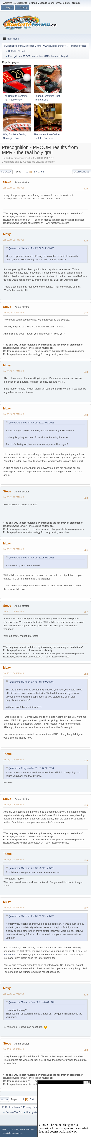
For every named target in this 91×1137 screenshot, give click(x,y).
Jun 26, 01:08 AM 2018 (13, 804)
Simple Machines (26, 1129)
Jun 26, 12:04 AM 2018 (13, 673)
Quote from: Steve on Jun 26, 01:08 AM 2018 (31, 868)
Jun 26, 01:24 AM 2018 (13, 907)
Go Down (6, 172)
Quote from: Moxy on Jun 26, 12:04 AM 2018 (31, 768)
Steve (7, 182)
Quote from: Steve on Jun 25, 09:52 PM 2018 (31, 248)
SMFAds (5, 1133)
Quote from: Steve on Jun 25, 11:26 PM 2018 (31, 557)
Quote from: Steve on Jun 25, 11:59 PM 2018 (31, 682)
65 (42, 171)
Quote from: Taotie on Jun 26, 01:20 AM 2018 (31, 1002)
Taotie (7, 754)
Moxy (7, 234)
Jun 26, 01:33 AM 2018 (13, 994)
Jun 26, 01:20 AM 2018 (13, 859)
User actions (81, 172)
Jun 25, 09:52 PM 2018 (13, 188)
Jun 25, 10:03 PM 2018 (13, 312)
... (39, 171)
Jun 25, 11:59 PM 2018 (13, 611)
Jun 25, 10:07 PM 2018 (13, 414)
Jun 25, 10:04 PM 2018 (13, 371)
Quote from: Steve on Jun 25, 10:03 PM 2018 (31, 422)
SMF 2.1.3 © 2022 (10, 1129)
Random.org (10, 954)
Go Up (4, 1099)
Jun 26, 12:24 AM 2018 (13, 759)
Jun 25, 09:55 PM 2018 (13, 240)
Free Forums (17, 1133)
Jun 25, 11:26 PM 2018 (13, 497)
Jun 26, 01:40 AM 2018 (13, 1049)
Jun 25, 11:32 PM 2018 (13, 549)
